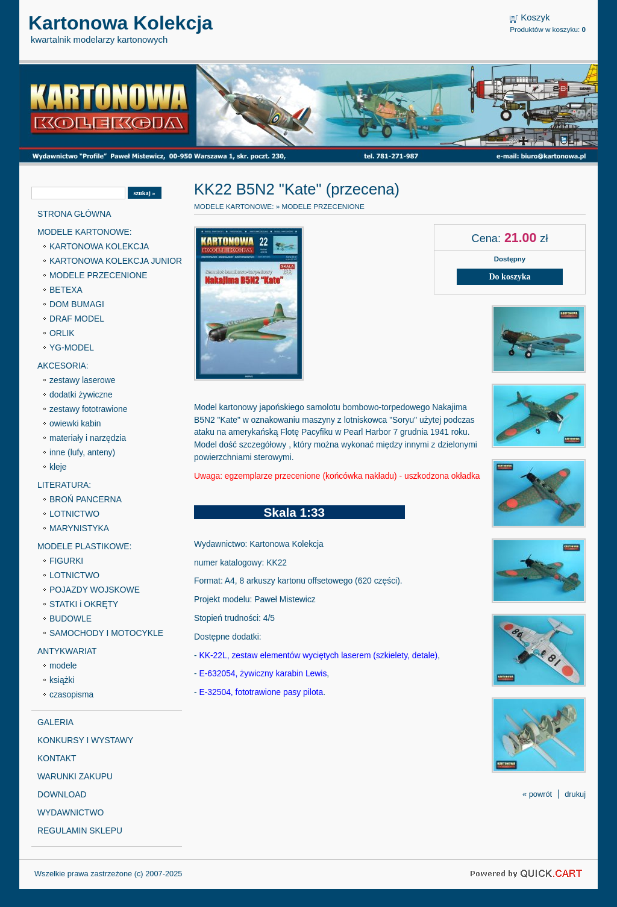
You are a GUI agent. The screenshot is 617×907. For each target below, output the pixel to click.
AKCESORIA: (63, 365)
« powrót (537, 794)
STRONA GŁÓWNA (74, 214)
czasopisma (71, 694)
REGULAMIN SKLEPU (79, 830)
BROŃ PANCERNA (85, 499)
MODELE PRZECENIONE (98, 275)
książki (62, 680)
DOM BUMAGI (76, 304)
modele (63, 665)
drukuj (575, 794)
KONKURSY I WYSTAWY (85, 740)
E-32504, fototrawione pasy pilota (261, 692)
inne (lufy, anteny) (82, 452)
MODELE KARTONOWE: (84, 232)
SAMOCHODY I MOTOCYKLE (106, 633)
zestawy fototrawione (88, 409)
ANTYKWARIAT (67, 651)
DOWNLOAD (62, 794)
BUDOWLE (70, 618)
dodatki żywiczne (81, 394)
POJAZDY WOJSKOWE (94, 589)
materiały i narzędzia (87, 438)
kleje (58, 467)
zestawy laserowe (82, 380)
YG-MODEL (71, 347)
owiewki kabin (75, 423)
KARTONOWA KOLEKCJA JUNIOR (115, 261)
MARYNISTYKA (79, 528)
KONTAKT (56, 758)
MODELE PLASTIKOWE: (84, 546)
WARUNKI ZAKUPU (75, 776)
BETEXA (66, 290)
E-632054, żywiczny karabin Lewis (263, 673)
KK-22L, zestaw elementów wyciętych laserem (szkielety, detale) (318, 655)
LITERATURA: (64, 485)
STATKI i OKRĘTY (83, 604)
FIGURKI (66, 561)
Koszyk (535, 17)
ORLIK (62, 333)
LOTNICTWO (74, 514)
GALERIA (55, 722)
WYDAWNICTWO (70, 812)
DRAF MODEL (76, 318)
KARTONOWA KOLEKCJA (99, 246)
